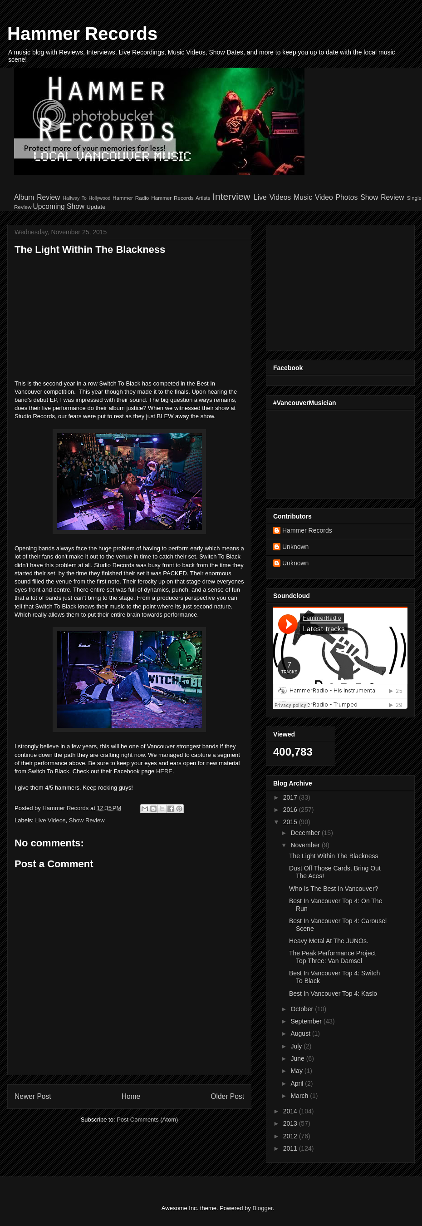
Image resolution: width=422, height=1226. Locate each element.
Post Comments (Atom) (147, 1119)
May (297, 1070)
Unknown (295, 546)
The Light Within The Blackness (333, 856)
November (305, 845)
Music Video (313, 197)
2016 (291, 809)
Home (131, 1096)
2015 (291, 822)
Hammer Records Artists (180, 198)
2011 (291, 1148)
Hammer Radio (131, 198)
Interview (231, 196)
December (305, 832)
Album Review (37, 197)
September (306, 1021)
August (301, 1033)
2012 (291, 1136)
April (297, 1083)
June (298, 1058)
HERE (164, 771)
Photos (347, 197)
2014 (291, 1111)
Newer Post (33, 1096)
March (300, 1095)
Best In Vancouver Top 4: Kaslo (333, 993)
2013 (291, 1123)
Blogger (262, 1208)
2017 (291, 797)
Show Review (382, 197)
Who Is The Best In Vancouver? (333, 888)
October (302, 1009)
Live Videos (272, 197)
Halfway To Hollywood (86, 198)
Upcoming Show (59, 206)
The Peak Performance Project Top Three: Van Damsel (332, 956)
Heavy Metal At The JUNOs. (328, 940)
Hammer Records (82, 34)
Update (95, 206)
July (297, 1046)
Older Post (227, 1096)
